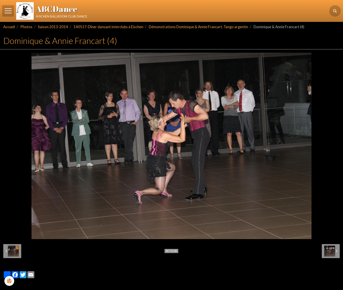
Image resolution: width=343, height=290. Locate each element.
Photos (26, 27)
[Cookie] (9, 281)
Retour (171, 251)
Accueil (9, 27)
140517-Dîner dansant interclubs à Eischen (108, 27)
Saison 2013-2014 (53, 27)
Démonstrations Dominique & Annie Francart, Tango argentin (198, 27)
